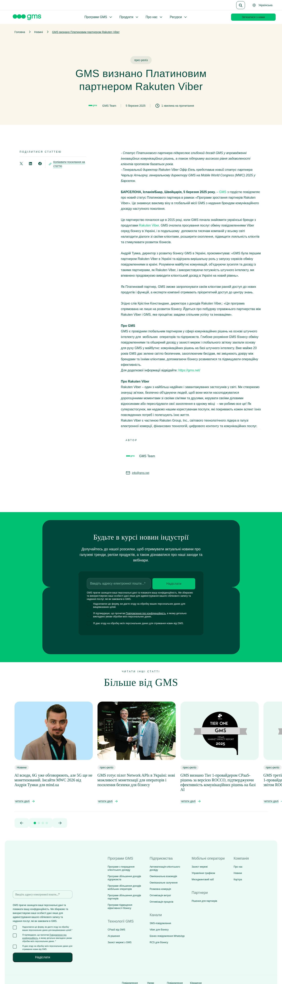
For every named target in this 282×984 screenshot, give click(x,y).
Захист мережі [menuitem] (200, 866)
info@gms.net (140, 472)
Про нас (154, 17)
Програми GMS (98, 17)
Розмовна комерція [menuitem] (160, 889)
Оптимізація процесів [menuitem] (161, 901)
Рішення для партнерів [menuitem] (204, 901)
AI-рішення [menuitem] (114, 936)
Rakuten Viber (149, 225)
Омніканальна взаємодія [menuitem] (163, 876)
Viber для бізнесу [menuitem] (159, 929)
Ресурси (178, 17)
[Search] (240, 5)
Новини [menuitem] (238, 873)
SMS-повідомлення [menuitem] (160, 923)
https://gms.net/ (189, 370)
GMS (222, 192)
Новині (38, 32)
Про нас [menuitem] (238, 866)
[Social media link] (257, 968)
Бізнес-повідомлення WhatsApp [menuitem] (167, 936)
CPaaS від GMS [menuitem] (116, 929)
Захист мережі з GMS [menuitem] (120, 942)
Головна (20, 32)
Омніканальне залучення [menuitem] (164, 882)
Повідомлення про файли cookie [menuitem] (175, 968)
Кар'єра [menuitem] (238, 879)
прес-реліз (141, 60)
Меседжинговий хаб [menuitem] (203, 879)
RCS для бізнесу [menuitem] (159, 942)
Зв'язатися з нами (253, 17)
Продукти (129, 17)
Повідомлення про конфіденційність (146, 613)
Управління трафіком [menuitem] (203, 873)
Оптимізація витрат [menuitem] (160, 895)
